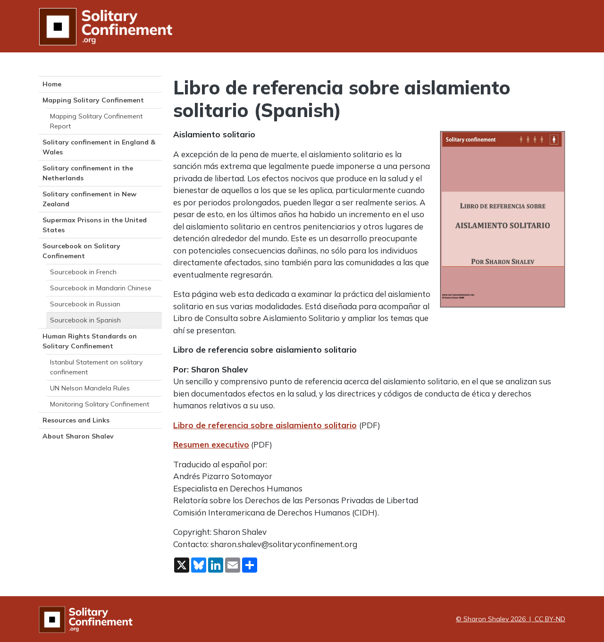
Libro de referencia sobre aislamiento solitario (265, 425)
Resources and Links (75, 420)
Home (51, 84)
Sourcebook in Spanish (85, 320)
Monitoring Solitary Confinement (99, 404)
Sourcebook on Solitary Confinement (81, 251)
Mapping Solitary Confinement (93, 100)
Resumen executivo (211, 444)
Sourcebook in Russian (85, 304)
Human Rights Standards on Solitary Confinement (89, 341)
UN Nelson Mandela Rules (90, 388)
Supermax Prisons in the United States (94, 225)
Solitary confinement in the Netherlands (87, 173)
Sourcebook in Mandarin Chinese (100, 288)
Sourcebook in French (83, 272)
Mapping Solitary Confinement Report (96, 121)
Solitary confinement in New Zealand (89, 199)
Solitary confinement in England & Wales (98, 147)
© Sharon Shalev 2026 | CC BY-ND (510, 619)
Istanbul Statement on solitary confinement (96, 367)
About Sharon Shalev (78, 436)
